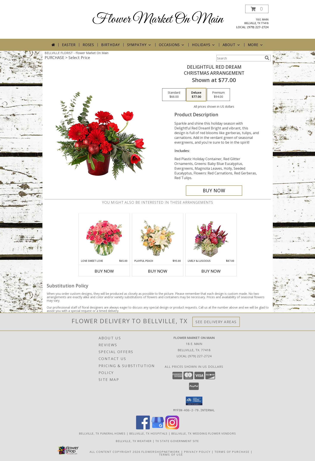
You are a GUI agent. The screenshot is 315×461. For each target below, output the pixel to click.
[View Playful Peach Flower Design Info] (157, 236)
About (232, 44)
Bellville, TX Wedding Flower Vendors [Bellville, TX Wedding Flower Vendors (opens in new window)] (203, 433)
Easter (69, 44)
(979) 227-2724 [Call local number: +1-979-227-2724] (257, 27)
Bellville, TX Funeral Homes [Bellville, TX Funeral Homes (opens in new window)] (102, 433)
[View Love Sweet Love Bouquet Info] (104, 236)
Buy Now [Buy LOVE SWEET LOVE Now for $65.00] (104, 271)
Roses (88, 44)
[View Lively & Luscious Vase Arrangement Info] (211, 236)
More (256, 44)
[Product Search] (240, 58)
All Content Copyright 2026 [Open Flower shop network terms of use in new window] (115, 451)
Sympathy (139, 44)
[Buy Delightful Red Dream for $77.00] (214, 190)
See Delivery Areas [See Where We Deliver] (216, 321)
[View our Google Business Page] (157, 428)
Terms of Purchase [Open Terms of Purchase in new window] (232, 451)
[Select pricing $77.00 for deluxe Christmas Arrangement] (196, 94)
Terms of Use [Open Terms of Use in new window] (171, 454)
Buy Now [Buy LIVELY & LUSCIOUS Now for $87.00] (211, 271)
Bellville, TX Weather (134, 441)
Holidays (203, 44)
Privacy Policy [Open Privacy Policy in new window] (197, 451)
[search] (267, 58)
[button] (256, 9)
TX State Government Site (177, 441)
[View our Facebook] (143, 428)
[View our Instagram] (172, 428)
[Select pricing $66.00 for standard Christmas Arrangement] (174, 94)
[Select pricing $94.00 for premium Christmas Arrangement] (218, 94)
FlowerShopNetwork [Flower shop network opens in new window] (160, 451)
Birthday (110, 44)
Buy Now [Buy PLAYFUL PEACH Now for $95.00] (157, 271)
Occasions (172, 44)
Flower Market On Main (157, 19)
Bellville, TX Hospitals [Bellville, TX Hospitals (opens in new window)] (148, 433)
